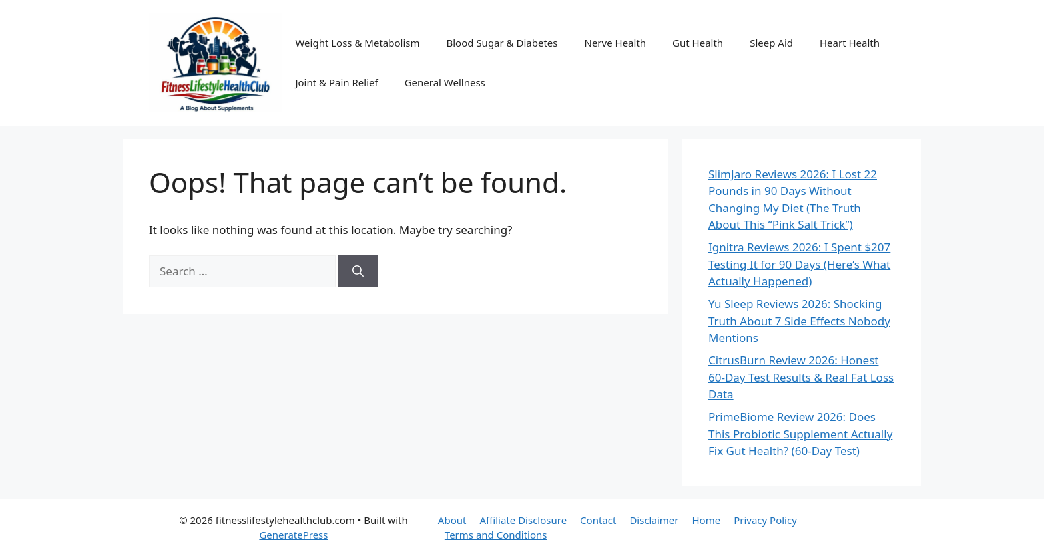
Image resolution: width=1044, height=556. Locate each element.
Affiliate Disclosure (523, 520)
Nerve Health (615, 42)
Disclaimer (653, 520)
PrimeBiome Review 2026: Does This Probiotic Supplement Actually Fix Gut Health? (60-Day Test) (800, 433)
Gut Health (697, 42)
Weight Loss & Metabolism (357, 42)
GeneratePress (293, 534)
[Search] (358, 271)
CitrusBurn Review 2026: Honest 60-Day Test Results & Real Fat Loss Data (801, 377)
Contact (598, 520)
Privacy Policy (765, 520)
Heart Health (850, 42)
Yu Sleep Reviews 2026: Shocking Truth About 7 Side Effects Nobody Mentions (799, 320)
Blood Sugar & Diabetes (501, 42)
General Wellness (445, 82)
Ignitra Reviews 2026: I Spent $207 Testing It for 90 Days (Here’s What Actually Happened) (799, 264)
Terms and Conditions (496, 534)
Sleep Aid (771, 42)
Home (706, 520)
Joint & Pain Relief (336, 82)
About (452, 520)
